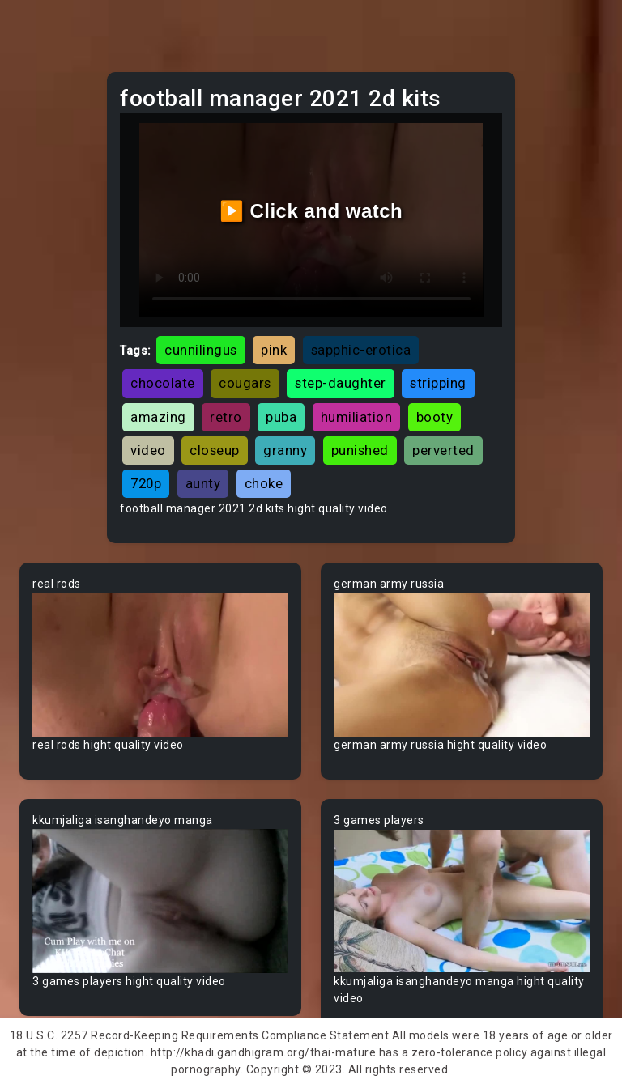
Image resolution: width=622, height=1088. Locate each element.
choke (264, 483)
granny (285, 450)
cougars (245, 383)
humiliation (357, 417)
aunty (203, 483)
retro (226, 417)
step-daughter (340, 383)
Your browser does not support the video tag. (160, 665)
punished (360, 450)
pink (274, 350)
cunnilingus (200, 350)
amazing (158, 417)
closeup (215, 450)
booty (435, 417)
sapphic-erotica (361, 350)
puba (281, 417)
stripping (438, 383)
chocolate (162, 383)
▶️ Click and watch (311, 211)
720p (145, 483)
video (148, 450)
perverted (443, 450)
